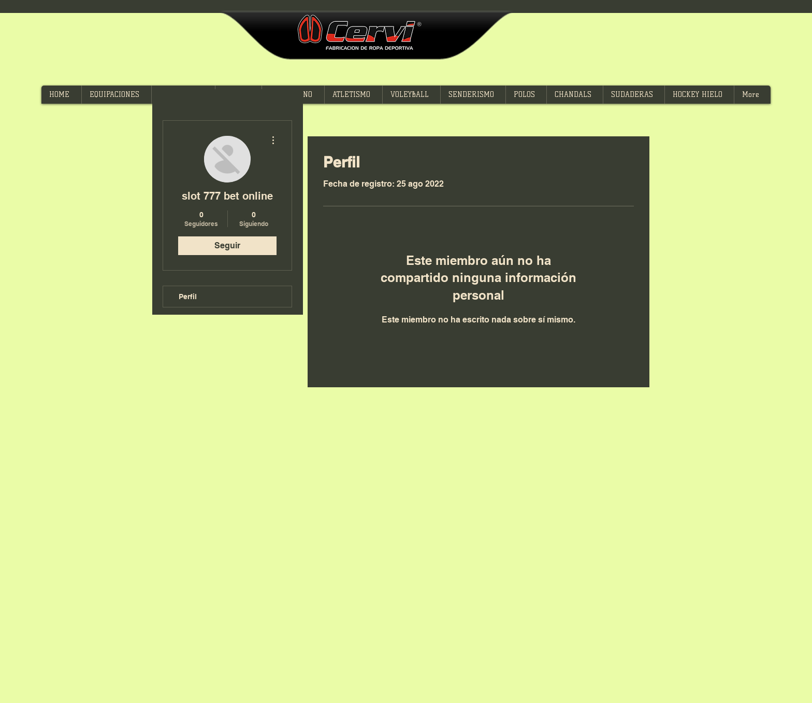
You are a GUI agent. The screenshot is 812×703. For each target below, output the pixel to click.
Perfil (188, 296)
